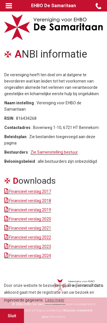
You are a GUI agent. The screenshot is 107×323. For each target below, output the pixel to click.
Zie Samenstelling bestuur (54, 152)
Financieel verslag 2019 (27, 209)
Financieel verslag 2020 (27, 219)
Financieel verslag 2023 (27, 246)
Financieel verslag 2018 (27, 200)
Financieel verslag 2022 (27, 237)
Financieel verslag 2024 (27, 255)
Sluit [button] (12, 316)
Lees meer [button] (54, 300)
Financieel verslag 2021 (27, 228)
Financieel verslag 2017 (27, 191)
